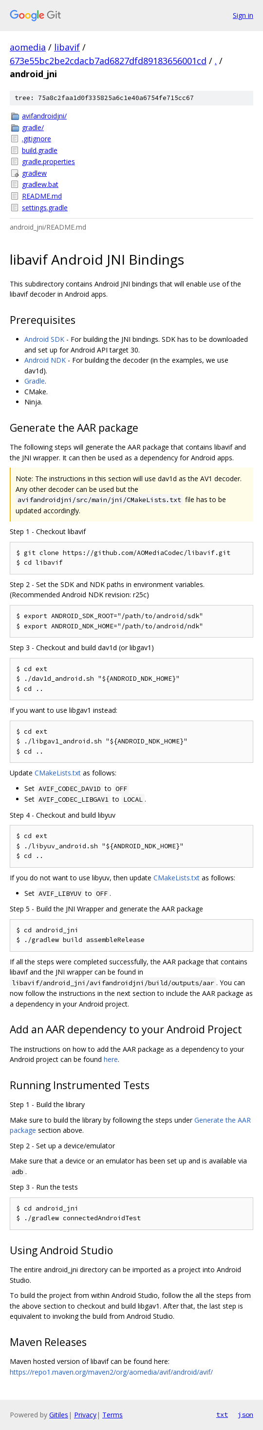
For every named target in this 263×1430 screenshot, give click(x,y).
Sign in (243, 15)
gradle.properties (48, 161)
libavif (67, 47)
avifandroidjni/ (44, 115)
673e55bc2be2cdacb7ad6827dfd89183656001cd (108, 61)
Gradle (34, 381)
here (111, 1059)
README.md (42, 196)
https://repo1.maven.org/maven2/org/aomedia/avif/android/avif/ (111, 1372)
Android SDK (44, 339)
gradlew (34, 173)
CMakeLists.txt (58, 772)
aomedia (28, 47)
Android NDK (45, 360)
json (245, 1414)
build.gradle (39, 150)
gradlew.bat (40, 184)
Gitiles (58, 1414)
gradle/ (33, 127)
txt (222, 1414)
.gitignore (36, 138)
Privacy (85, 1414)
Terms (112, 1414)
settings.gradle (45, 207)
